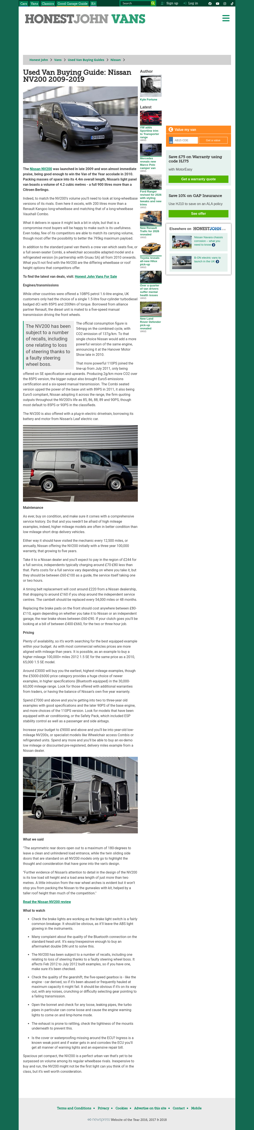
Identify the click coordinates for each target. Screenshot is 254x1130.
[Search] (153, 3)
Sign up (169, 3)
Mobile (196, 1108)
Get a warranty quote (198, 179)
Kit (93, 3)
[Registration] (183, 140)
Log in (190, 3)
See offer (198, 213)
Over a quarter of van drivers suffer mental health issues (151, 289)
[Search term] (137, 3)
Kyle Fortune (151, 98)
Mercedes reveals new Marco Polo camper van (151, 162)
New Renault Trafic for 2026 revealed (151, 230)
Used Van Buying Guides (86, 60)
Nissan (116, 60)
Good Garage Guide (73, 3)
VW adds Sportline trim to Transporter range (151, 131)
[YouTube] (217, 3)
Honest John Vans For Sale (96, 276)
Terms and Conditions (74, 1108)
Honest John (38, 60)
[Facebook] (210, 3)
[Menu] (226, 18)
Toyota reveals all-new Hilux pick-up (151, 260)
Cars (23, 3)
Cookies (122, 1108)
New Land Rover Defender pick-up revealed (151, 322)
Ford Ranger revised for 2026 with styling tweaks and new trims (151, 196)
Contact (179, 1108)
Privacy (103, 1108)
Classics (48, 3)
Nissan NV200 (41, 169)
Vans (34, 3)
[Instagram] (224, 3)
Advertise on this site (150, 1108)
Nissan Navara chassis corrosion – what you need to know (208, 241)
